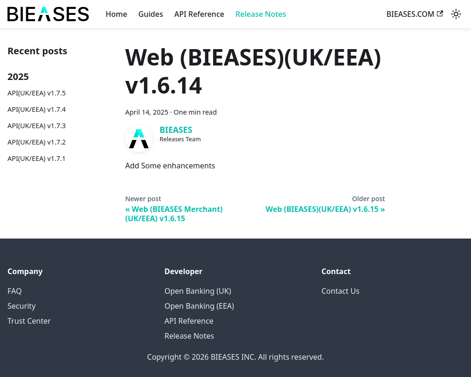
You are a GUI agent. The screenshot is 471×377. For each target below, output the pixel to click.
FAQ (14, 291)
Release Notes (261, 14)
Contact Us (340, 291)
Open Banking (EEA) (199, 306)
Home (116, 14)
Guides (150, 14)
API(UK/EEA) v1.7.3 (36, 125)
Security (21, 306)
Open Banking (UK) (197, 291)
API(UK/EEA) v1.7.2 (36, 142)
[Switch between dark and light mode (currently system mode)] (456, 14)
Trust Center (29, 321)
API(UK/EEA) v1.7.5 (36, 92)
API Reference (199, 14)
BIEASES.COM (414, 14)
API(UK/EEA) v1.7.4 (36, 109)
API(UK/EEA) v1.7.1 (36, 158)
